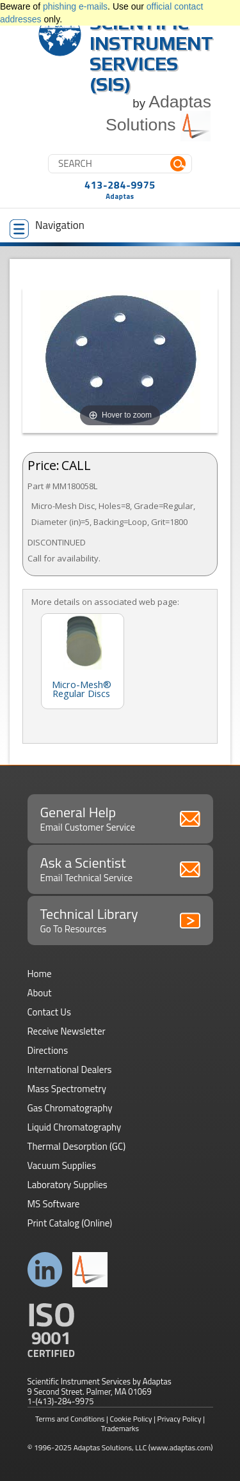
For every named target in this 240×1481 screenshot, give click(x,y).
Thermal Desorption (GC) (77, 1146)
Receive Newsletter (67, 1031)
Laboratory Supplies (68, 1184)
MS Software (54, 1203)
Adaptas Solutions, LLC (110, 1447)
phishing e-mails (75, 6)
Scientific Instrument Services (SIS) (151, 53)
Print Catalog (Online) (70, 1223)
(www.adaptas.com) (180, 1447)
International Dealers (70, 1069)
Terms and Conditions (70, 1419)
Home (40, 973)
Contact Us (49, 1012)
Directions (48, 1050)
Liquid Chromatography (75, 1127)
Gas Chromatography (70, 1108)
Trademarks (120, 1428)
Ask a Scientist (120, 868)
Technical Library (120, 919)
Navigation (47, 228)
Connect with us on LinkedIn (45, 1269)
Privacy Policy (179, 1419)
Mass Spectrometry (67, 1088)
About (40, 992)
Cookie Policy (131, 1419)
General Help (120, 818)
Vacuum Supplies (62, 1165)
